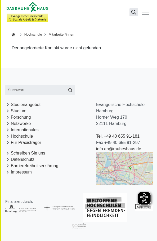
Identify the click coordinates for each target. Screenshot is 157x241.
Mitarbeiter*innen (61, 34)
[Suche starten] (70, 90)
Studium (18, 111)
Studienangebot (26, 104)
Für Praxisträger (26, 142)
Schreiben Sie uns (28, 153)
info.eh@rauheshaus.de (118, 149)
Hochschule (33, 34)
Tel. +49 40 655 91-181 (118, 136)
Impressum (21, 172)
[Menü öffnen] (145, 12)
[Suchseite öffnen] (133, 12)
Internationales (25, 130)
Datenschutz (22, 159)
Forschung (21, 117)
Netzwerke (21, 123)
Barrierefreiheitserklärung (35, 165)
